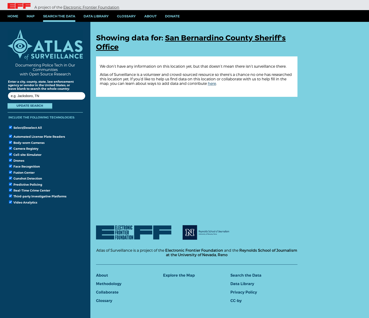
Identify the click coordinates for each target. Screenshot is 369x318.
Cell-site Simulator (25, 155)
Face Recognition (24, 166)
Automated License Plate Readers (37, 136)
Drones (16, 160)
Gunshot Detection (25, 178)
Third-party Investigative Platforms (37, 196)
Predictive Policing (25, 184)
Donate (172, 16)
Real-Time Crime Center (29, 190)
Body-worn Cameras (26, 143)
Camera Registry (23, 148)
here (212, 83)
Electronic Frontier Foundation (91, 7)
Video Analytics (23, 202)
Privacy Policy (243, 292)
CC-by (236, 300)
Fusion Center (22, 172)
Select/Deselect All (25, 128)
